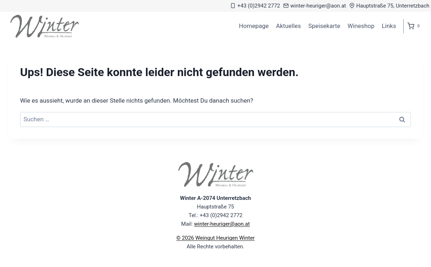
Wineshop (360, 25)
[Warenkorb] (414, 26)
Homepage (254, 25)
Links (389, 25)
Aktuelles (288, 25)
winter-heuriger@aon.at (222, 224)
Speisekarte (324, 25)
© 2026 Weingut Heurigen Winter (215, 238)
